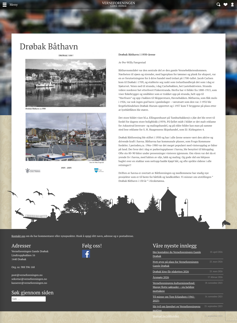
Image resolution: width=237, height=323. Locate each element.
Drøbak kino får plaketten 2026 (171, 271)
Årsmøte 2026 (161, 277)
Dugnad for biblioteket (166, 316)
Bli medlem (225, 4)
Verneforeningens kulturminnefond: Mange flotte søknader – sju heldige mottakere (174, 287)
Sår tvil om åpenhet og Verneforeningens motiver (176, 308)
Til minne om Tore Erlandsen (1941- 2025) (174, 298)
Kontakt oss (18, 236)
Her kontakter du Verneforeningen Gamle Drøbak (177, 254)
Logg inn (232, 4)
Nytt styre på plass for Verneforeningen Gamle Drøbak (175, 264)
